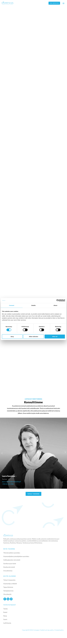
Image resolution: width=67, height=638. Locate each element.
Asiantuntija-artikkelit (10, 584)
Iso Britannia (7, 623)
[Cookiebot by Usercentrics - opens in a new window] (57, 300)
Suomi (5, 619)
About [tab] (55, 305)
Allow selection (33, 336)
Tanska (5, 609)
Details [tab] (33, 305)
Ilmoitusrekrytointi (9, 567)
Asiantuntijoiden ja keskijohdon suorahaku (16, 556)
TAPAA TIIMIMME (33, 494)
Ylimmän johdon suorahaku (11, 553)
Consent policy (59, 630)
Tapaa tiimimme (8, 587)
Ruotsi (5, 612)
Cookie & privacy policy (47, 630)
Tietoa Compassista (9, 580)
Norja (5, 616)
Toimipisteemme (8, 591)
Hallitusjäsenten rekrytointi (11, 560)
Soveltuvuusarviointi (9, 564)
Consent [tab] (11, 305)
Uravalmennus (7, 571)
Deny (12, 336)
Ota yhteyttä (54, 3)
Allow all (54, 336)
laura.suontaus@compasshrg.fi (11, 482)
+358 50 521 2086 (8, 484)
